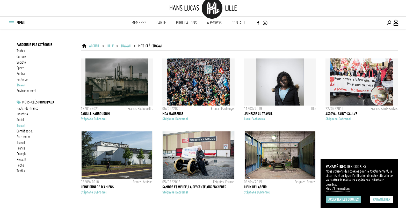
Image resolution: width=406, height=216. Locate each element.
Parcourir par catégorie (34, 44)
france (21, 148)
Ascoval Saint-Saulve (341, 114)
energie (21, 154)
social (20, 119)
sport (20, 68)
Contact (238, 22)
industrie (22, 114)
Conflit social (25, 131)
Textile (21, 171)
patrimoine (24, 137)
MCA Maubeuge (172, 114)
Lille (110, 46)
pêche (20, 165)
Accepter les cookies (343, 199)
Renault (21, 159)
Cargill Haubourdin (95, 114)
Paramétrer (381, 199)
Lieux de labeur (255, 187)
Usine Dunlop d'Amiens (97, 187)
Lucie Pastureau (254, 119)
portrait (21, 73)
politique (22, 79)
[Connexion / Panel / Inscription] (396, 22)
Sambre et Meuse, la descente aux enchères (194, 187)
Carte (161, 22)
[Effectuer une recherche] (389, 22)
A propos (214, 22)
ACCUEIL (94, 46)
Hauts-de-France (27, 108)
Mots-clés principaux (38, 102)
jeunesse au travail (258, 114)
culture (21, 56)
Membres (139, 22)
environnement (26, 90)
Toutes (21, 51)
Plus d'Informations (338, 188)
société (21, 62)
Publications (186, 22)
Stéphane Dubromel (93, 119)
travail (21, 85)
